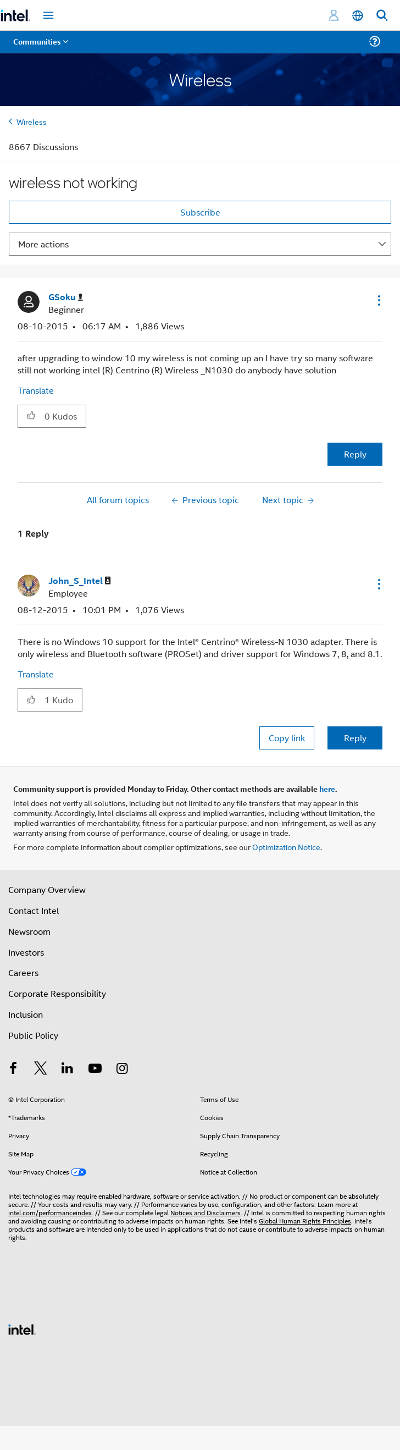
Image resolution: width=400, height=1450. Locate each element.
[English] (357, 16)
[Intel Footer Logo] (22, 1328)
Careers (23, 972)
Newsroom (29, 931)
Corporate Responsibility (57, 993)
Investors (26, 952)
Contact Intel (33, 910)
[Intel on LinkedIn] (67, 1069)
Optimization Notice (286, 846)
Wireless (31, 121)
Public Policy (33, 1035)
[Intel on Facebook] (13, 1069)
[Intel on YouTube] (95, 1069)
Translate (36, 390)
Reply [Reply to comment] (355, 737)
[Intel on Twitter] (40, 1069)
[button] (378, 300)
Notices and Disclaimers (205, 1212)
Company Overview (47, 889)
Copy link (287, 737)
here (327, 788)
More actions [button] (43, 244)
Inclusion (25, 1014)
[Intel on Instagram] (122, 1069)
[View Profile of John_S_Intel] (79, 581)
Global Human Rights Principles (305, 1220)
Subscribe (200, 212)
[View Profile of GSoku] (65, 297)
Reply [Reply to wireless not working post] (355, 454)
